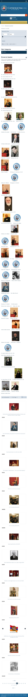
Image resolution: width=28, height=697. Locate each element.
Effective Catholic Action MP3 (14, 655)
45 (23, 683)
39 (10, 683)
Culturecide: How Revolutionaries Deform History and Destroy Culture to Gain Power (14, 415)
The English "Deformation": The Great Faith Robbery (14, 470)
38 (8, 683)
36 (4, 683)
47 (12, 685)
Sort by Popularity (6, 397)
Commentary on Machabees (14, 674)
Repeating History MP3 (14, 617)
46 (25, 683)
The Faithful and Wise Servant (14, 599)
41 (14, 683)
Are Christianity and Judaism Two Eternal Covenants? (14, 433)
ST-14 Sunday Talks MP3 (14, 507)
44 (21, 683)
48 (14, 685)
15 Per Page (14, 397)
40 (12, 683)
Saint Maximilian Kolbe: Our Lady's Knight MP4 (14, 562)
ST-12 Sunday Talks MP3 (14, 525)
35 (2, 683)
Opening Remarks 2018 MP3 (14, 544)
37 (6, 683)
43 (19, 683)
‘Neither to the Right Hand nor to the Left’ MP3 (14, 580)
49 (16, 685)
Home (2, 25)
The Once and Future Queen (14, 488)
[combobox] (13, 15)
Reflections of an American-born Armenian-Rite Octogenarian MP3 (14, 637)
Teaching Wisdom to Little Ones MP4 (14, 452)
